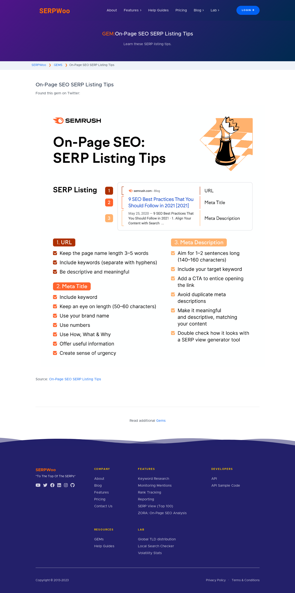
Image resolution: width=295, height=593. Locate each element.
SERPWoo (39, 65)
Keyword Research (153, 478)
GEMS (58, 65)
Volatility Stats (150, 553)
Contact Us (103, 506)
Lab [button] (215, 10)
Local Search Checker (156, 546)
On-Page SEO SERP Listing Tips (75, 379)
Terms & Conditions (246, 580)
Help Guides (158, 10)
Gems (161, 420)
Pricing (181, 10)
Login (248, 10)
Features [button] (132, 10)
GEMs (99, 539)
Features (101, 492)
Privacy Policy (216, 580)
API (214, 478)
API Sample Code (225, 485)
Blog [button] (199, 10)
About (112, 10)
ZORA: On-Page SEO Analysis (162, 513)
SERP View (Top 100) (155, 506)
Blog (98, 485)
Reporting (146, 499)
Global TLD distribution (157, 539)
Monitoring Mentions (155, 485)
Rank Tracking (149, 492)
